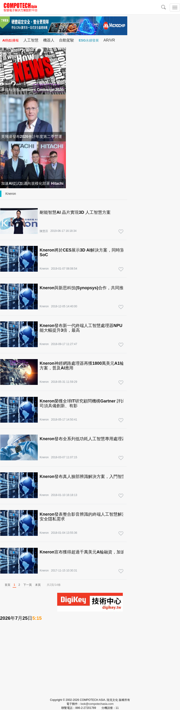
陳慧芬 (44, 231)
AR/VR (109, 40)
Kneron (10, 193)
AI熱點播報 (10, 40)
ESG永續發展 (89, 40)
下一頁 (27, 584)
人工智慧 (30, 40)
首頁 (7, 584)
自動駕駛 (66, 40)
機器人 (48, 40)
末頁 (38, 584)
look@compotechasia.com (97, 704)
